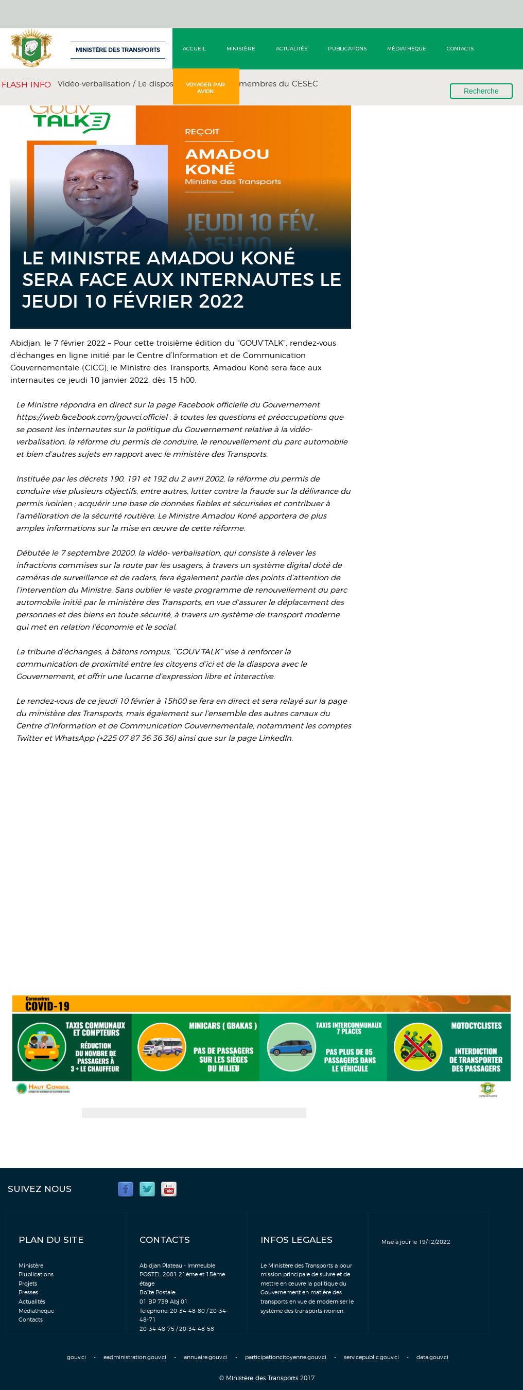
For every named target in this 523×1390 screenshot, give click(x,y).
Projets (28, 1284)
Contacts (460, 48)
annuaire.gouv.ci (206, 1357)
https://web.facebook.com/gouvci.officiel (91, 417)
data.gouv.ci (432, 1357)
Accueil (194, 48)
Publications (347, 48)
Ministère (240, 48)
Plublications (36, 1274)
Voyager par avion (205, 88)
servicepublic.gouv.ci (371, 1357)
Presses (28, 1292)
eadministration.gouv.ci (134, 1357)
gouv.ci (76, 1357)
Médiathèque (406, 48)
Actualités (291, 48)
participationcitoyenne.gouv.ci (285, 1357)
